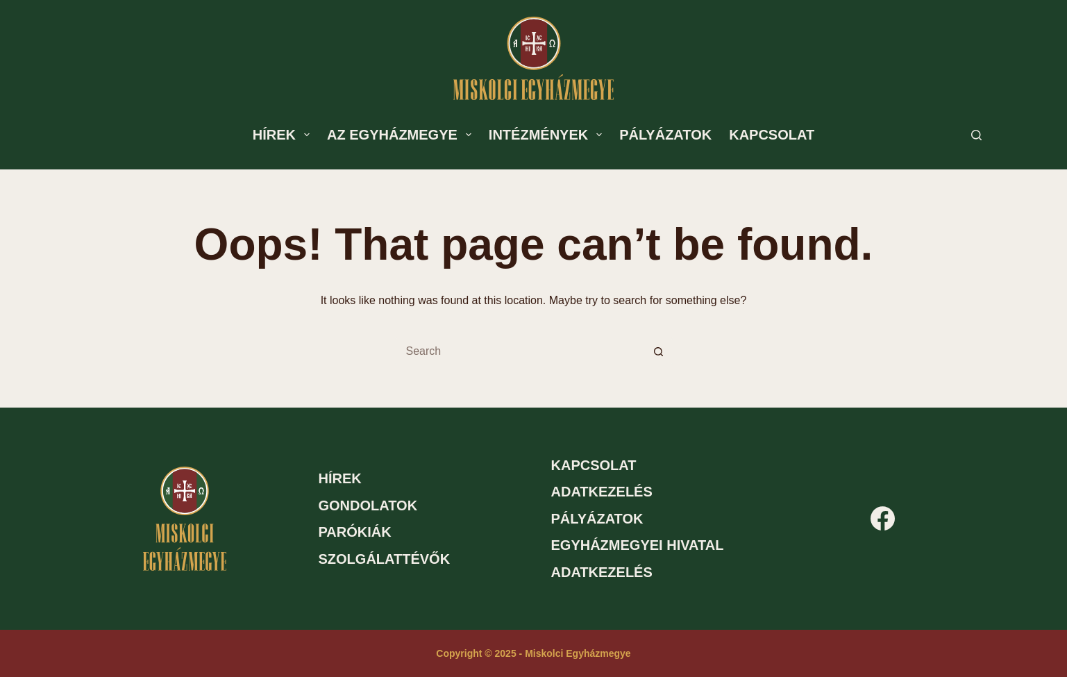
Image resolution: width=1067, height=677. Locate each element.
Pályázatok (665, 134)
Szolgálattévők (385, 559)
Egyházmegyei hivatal (637, 545)
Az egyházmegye (402, 134)
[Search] (976, 135)
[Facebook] (883, 518)
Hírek (284, 134)
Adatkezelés (602, 491)
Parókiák (355, 532)
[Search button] (659, 351)
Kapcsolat (771, 134)
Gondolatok (368, 505)
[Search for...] (520, 351)
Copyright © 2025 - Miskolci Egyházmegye (533, 653)
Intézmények (548, 134)
